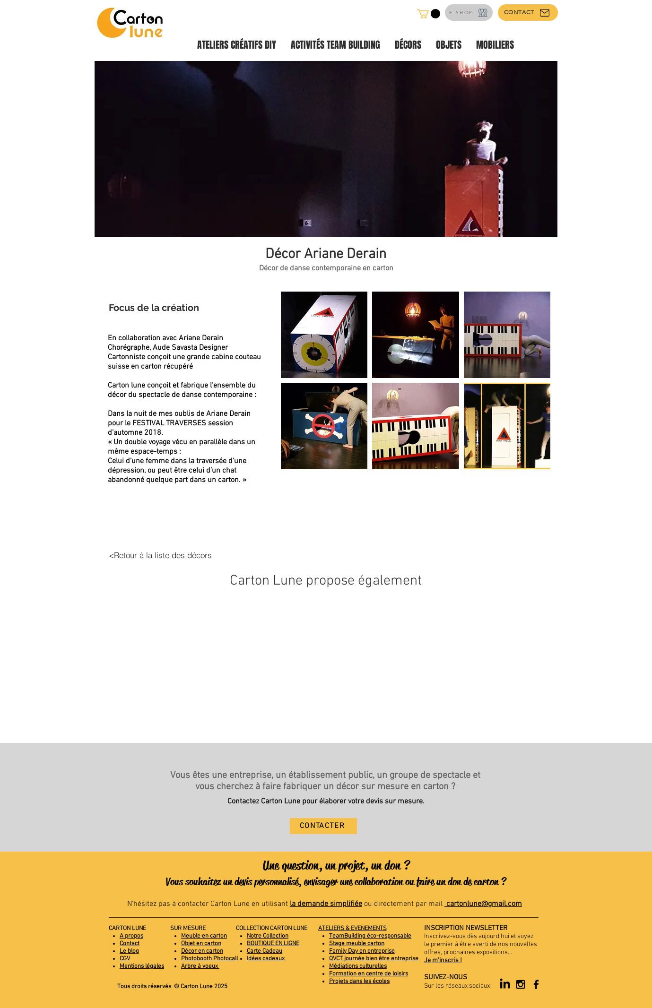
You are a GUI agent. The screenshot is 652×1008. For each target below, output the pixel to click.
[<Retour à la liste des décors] (160, 555)
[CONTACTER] (323, 826)
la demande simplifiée (326, 904)
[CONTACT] (528, 12)
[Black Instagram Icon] (520, 984)
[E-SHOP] (469, 12)
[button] (428, 13)
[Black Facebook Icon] (536, 984)
